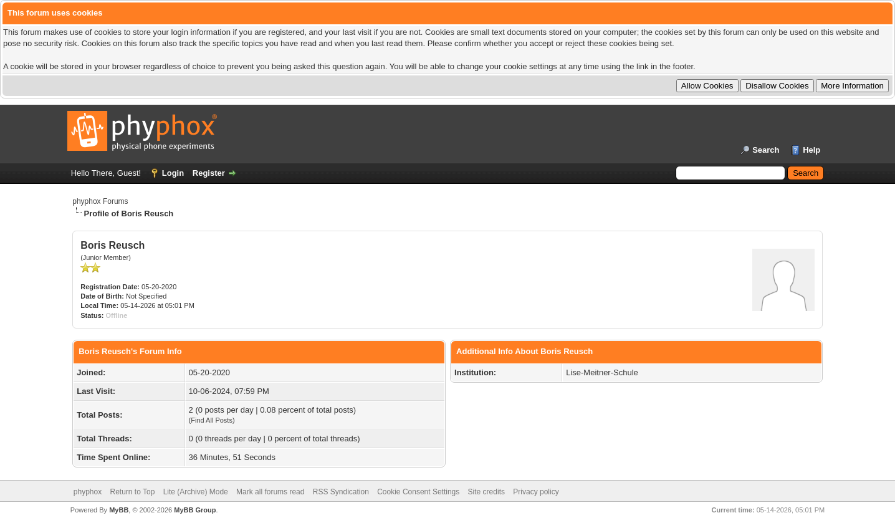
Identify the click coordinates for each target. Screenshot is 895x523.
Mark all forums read (270, 491)
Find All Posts (211, 420)
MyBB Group (195, 510)
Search (765, 150)
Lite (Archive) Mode (195, 491)
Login (173, 173)
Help (811, 150)
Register (209, 173)
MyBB (118, 510)
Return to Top (132, 491)
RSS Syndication (341, 491)
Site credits (486, 491)
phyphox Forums (100, 201)
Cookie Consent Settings (418, 491)
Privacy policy (535, 491)
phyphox (88, 491)
